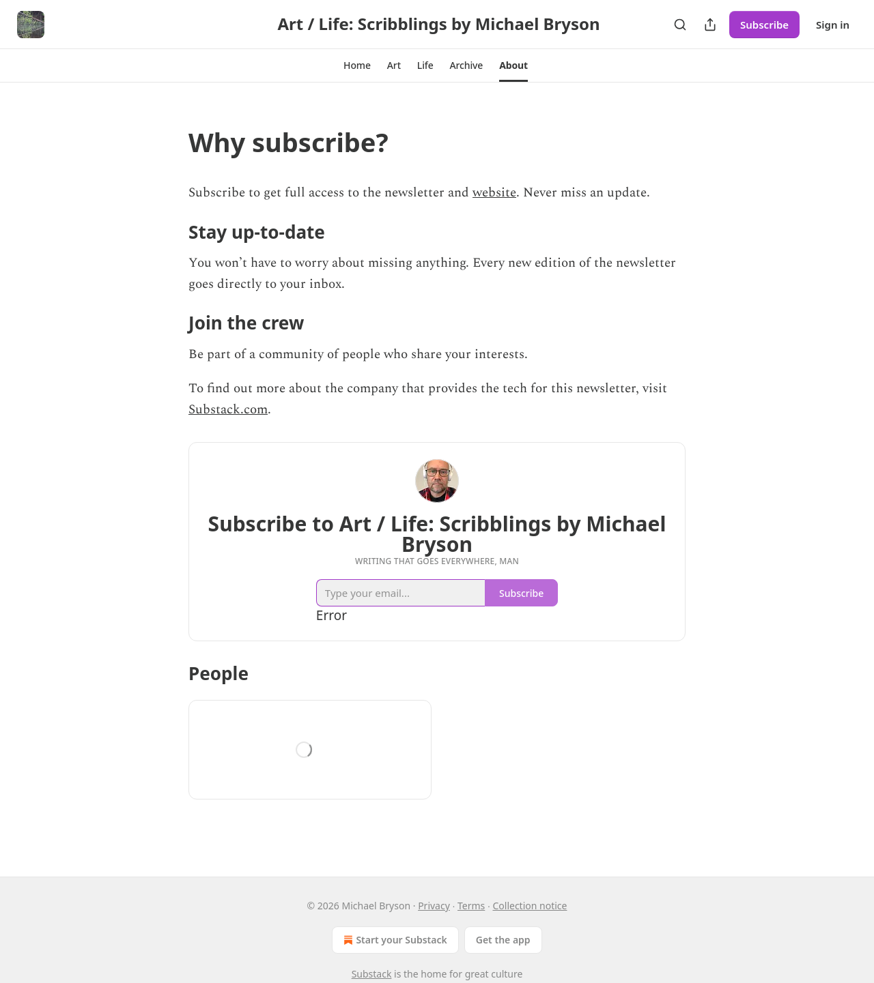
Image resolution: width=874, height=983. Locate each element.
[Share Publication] (710, 24)
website (494, 193)
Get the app (503, 939)
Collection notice (529, 905)
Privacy (434, 905)
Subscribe (764, 24)
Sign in (832, 24)
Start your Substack (394, 940)
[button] (357, 65)
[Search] (680, 24)
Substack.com (228, 410)
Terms (471, 905)
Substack (372, 973)
